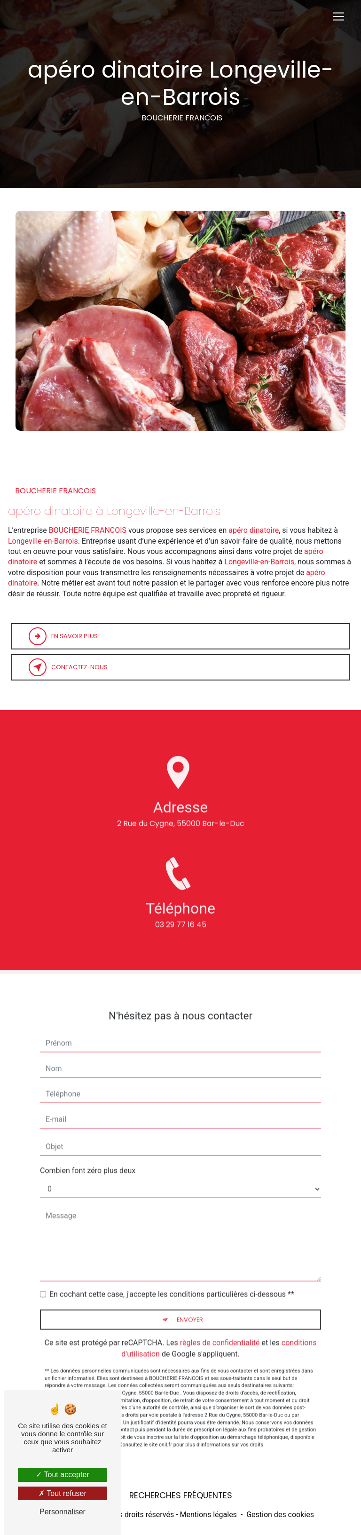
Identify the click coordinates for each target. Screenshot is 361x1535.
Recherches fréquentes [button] (180, 1495)
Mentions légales (208, 1514)
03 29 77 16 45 (180, 935)
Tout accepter (62, 1475)
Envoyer (190, 1309)
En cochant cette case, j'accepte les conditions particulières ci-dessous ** (171, 1283)
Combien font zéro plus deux (87, 1159)
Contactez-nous (68, 667)
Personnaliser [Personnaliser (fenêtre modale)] (62, 1512)
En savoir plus (63, 636)
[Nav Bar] (338, 16)
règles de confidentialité (220, 1332)
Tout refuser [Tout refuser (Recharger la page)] (62, 1493)
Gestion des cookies (280, 1514)
